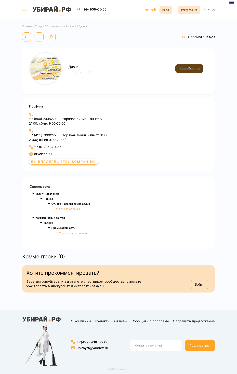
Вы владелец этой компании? (63, 162)
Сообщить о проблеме (150, 321)
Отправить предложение (194, 321)
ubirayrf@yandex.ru (92, 348)
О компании (81, 321)
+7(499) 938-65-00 (91, 9)
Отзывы (120, 321)
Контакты (102, 321)
